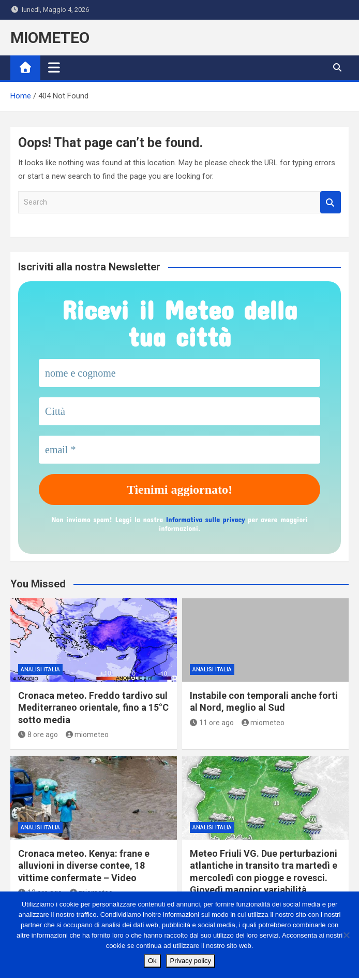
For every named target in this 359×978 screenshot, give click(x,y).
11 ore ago (212, 722)
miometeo (87, 734)
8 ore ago (38, 734)
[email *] (179, 450)
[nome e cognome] (179, 373)
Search (330, 202)
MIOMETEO (49, 37)
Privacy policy (190, 961)
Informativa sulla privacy (205, 519)
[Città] (179, 411)
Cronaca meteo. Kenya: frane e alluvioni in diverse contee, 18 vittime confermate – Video (83, 865)
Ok (152, 961)
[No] (346, 935)
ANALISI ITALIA (40, 669)
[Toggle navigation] (54, 67)
